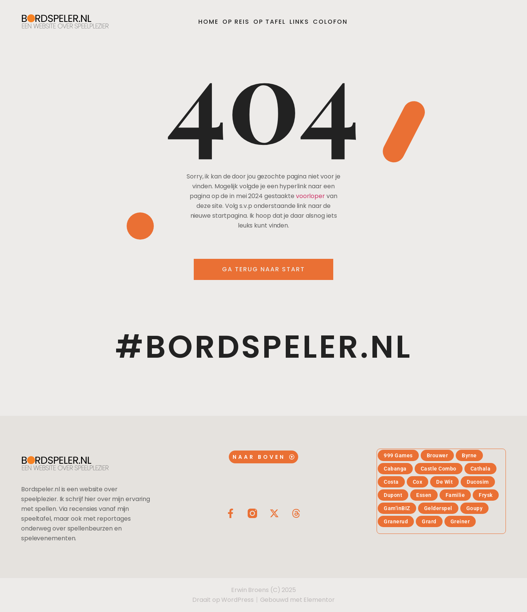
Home (208, 21)
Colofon (330, 21)
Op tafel (269, 21)
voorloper (310, 196)
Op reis (236, 21)
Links (299, 21)
